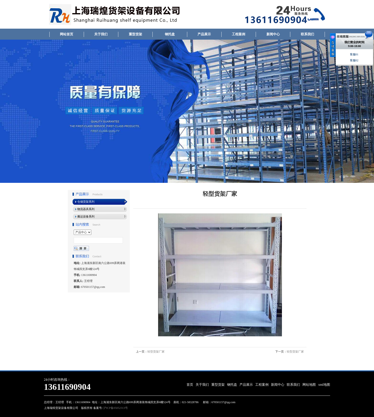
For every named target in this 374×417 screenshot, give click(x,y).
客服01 (354, 54)
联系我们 (307, 34)
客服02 (354, 60)
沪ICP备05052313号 (115, 408)
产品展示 (204, 34)
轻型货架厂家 (156, 351)
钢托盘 (170, 34)
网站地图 (309, 384)
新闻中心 (273, 34)
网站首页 (66, 34)
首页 (190, 384)
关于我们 (101, 34)
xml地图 (324, 384)
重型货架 (135, 34)
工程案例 (238, 34)
